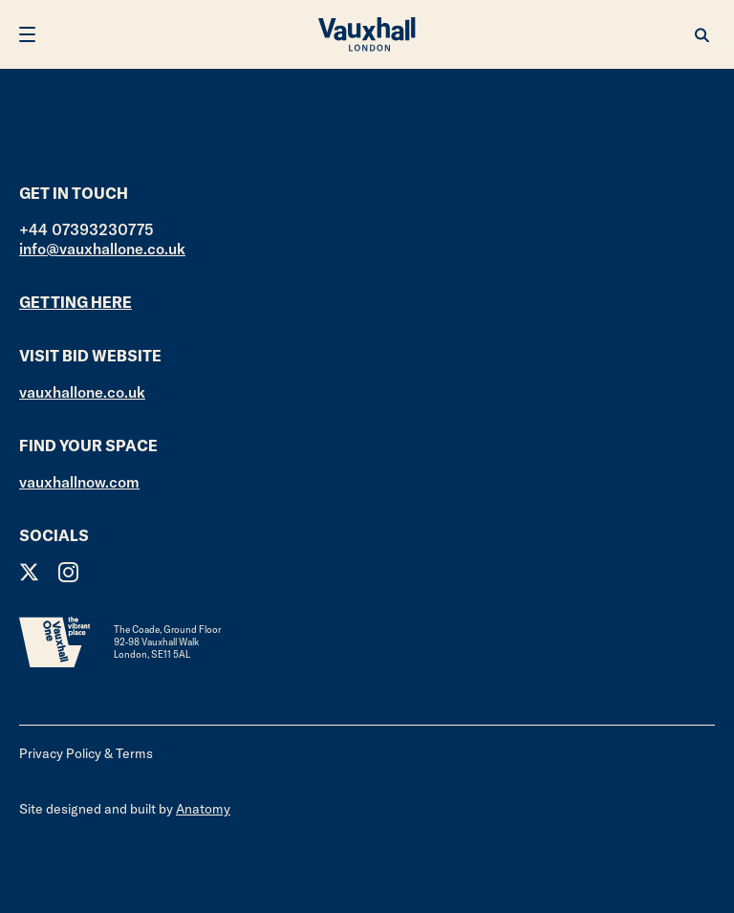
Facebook (107, 572)
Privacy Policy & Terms (86, 753)
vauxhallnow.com (79, 481)
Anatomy (203, 808)
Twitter (29, 572)
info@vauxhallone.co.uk (102, 248)
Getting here (75, 302)
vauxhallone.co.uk (82, 392)
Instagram (68, 572)
